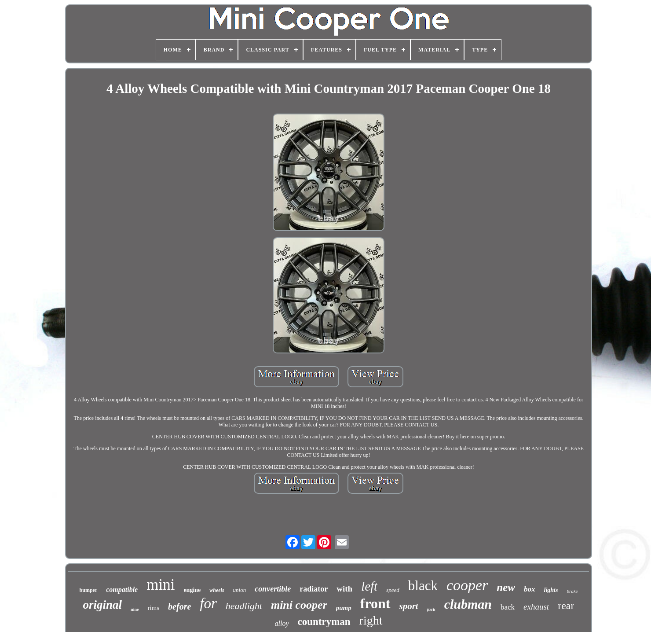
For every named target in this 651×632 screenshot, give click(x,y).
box (529, 589)
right (371, 620)
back (508, 607)
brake (572, 591)
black (423, 585)
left (369, 586)
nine (135, 609)
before (179, 606)
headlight (244, 605)
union (239, 590)
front (375, 603)
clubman (468, 604)
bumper (89, 590)
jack (431, 609)
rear (566, 605)
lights (551, 590)
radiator (314, 588)
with (344, 588)
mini (160, 584)
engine (192, 590)
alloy (281, 623)
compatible (122, 589)
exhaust (536, 606)
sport (408, 606)
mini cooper (299, 605)
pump (343, 607)
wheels (216, 590)
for (208, 603)
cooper (467, 585)
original (102, 604)
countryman (323, 621)
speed (392, 590)
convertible (273, 588)
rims (153, 607)
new (506, 587)
